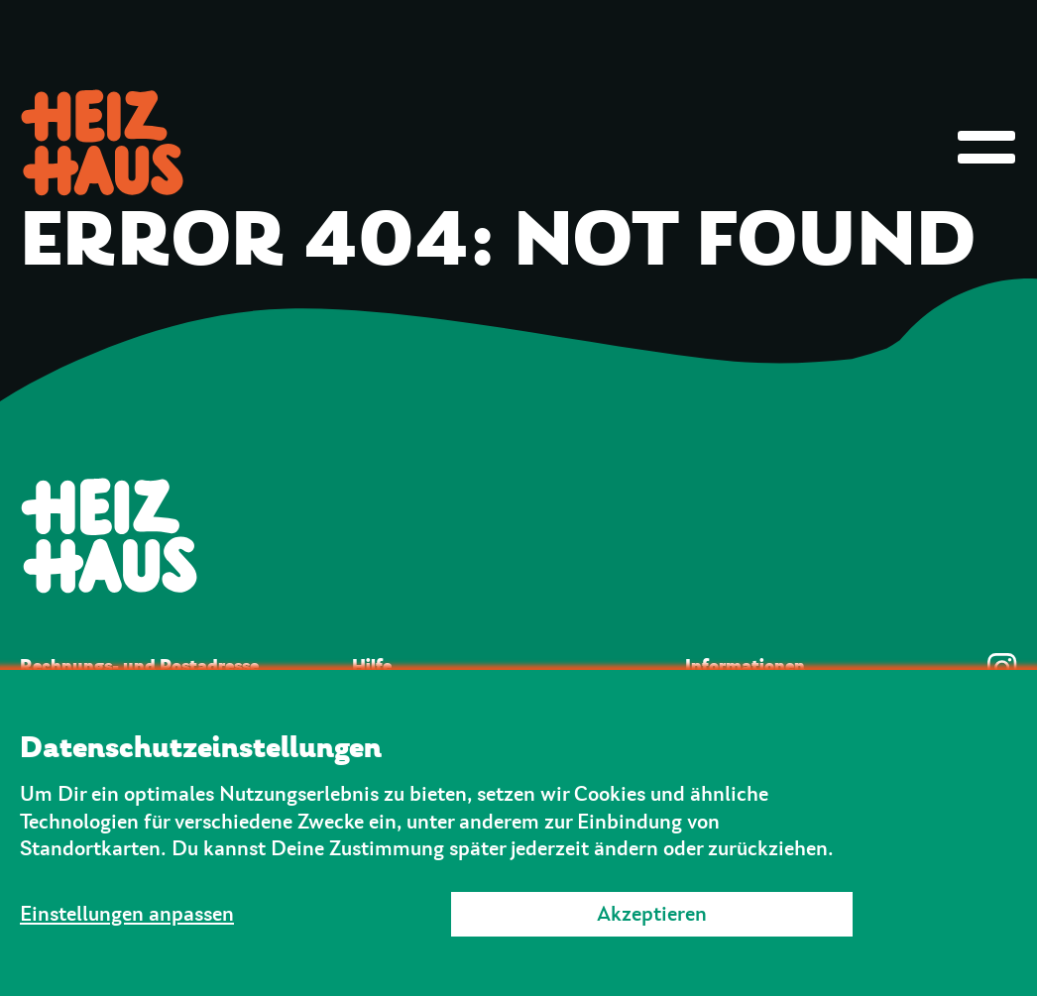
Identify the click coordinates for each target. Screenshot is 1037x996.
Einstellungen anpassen (127, 914)
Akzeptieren (652, 914)
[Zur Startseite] (518, 535)
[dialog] (518, 833)
